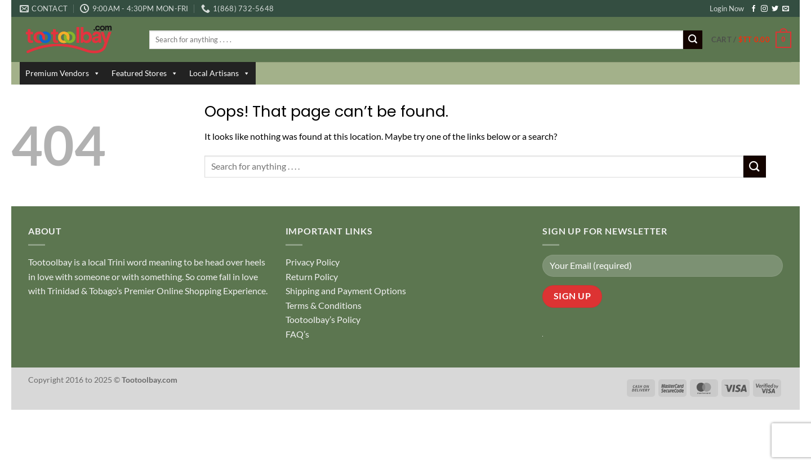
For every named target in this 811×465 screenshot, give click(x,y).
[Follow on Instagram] (764, 9)
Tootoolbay (50, 261)
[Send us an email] (785, 9)
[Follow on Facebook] (753, 9)
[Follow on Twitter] (775, 9)
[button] (751, 40)
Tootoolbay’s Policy (323, 319)
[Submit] (692, 40)
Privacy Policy (313, 261)
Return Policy (312, 276)
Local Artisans (219, 73)
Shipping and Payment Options (346, 290)
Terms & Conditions (324, 305)
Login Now (727, 8)
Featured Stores (145, 73)
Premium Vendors (62, 73)
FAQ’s (297, 334)
